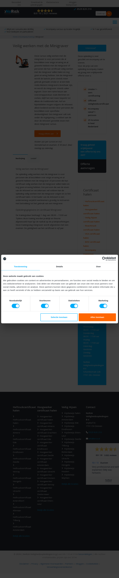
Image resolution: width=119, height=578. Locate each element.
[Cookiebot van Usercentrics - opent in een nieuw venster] (104, 259)
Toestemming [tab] (20, 266)
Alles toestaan (97, 317)
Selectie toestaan (59, 317)
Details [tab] (59, 266)
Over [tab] (98, 266)
